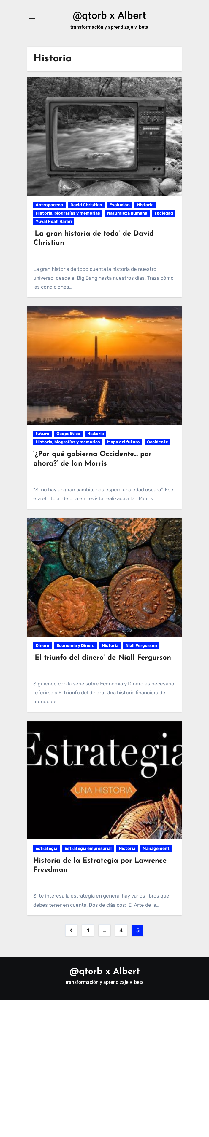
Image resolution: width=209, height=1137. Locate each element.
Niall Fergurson (141, 646)
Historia (145, 205)
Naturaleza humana (127, 214)
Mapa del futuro (123, 442)
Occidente (157, 442)
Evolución (119, 205)
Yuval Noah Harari (54, 222)
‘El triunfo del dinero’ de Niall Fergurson (102, 658)
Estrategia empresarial (88, 849)
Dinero (42, 646)
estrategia (46, 849)
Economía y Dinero (75, 646)
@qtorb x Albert (109, 16)
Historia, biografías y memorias (68, 214)
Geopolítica (68, 434)
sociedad (163, 214)
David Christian (86, 205)
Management (156, 849)
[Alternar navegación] (32, 20)
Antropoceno (49, 205)
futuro (42, 434)
